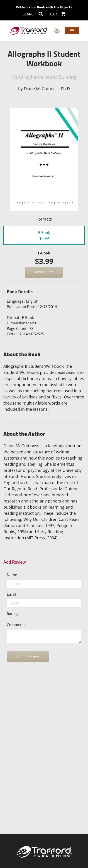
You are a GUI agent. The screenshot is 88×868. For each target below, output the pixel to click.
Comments (16, 624)
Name (12, 574)
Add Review (14, 562)
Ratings (13, 613)
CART (57, 14)
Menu (72, 30)
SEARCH (33, 14)
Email (11, 594)
